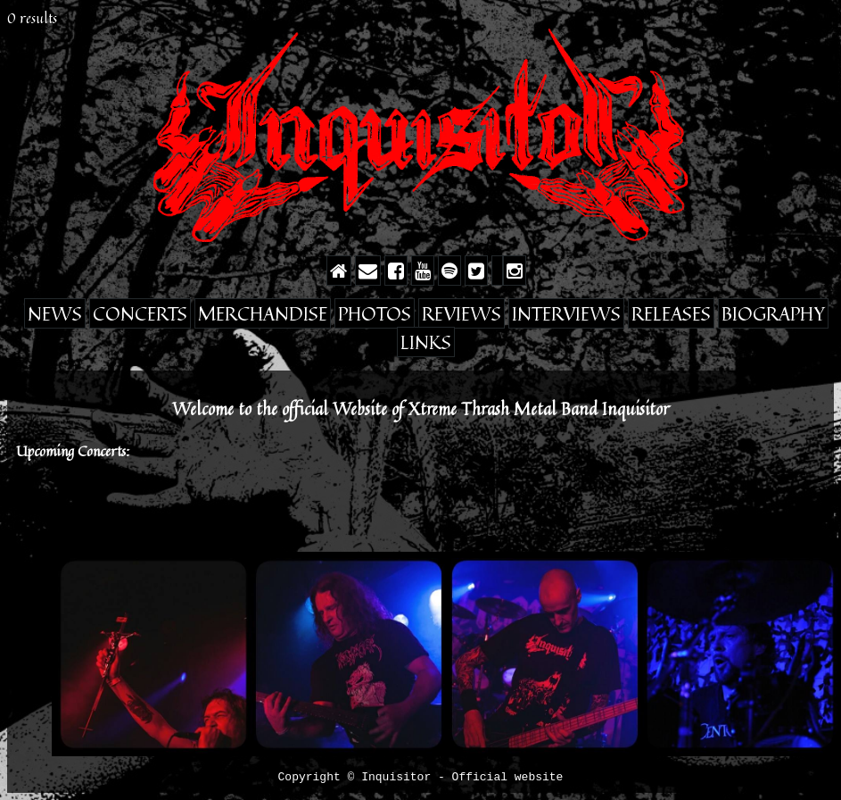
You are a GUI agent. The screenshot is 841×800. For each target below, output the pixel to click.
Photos (374, 313)
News (55, 313)
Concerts (140, 313)
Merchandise (262, 313)
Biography (773, 313)
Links (425, 342)
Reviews (461, 313)
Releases (671, 313)
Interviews (566, 313)
